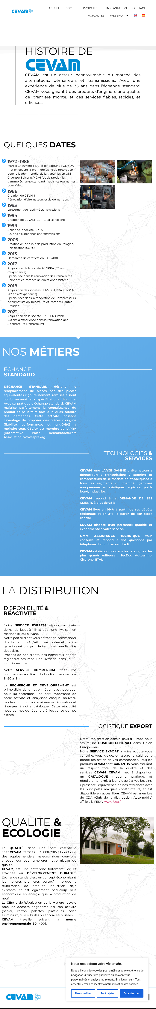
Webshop (119, 15)
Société (71, 8)
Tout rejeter (107, 993)
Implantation (116, 8)
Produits (92, 8)
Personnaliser (83, 993)
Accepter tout (132, 993)
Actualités (96, 15)
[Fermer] (146, 959)
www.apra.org (34, 437)
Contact (138, 8)
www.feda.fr (113, 801)
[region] (107, 979)
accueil (54, 8)
